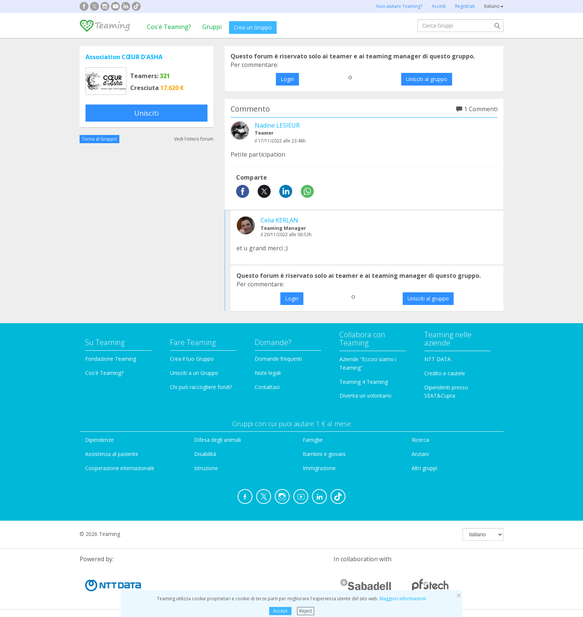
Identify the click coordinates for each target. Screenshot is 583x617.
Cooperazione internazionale (119, 468)
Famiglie (313, 439)
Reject (305, 611)
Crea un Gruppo (253, 27)
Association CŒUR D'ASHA (124, 57)
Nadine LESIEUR (277, 125)
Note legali (268, 372)
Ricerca (420, 439)
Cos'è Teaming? (169, 27)
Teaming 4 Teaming (363, 381)
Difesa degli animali (217, 439)
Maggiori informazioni (403, 598)
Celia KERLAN (279, 220)
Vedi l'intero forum (193, 139)
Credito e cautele (444, 373)
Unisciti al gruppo (426, 79)
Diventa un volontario (365, 395)
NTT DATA (437, 359)
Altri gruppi (424, 468)
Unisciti (146, 113)
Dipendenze (99, 439)
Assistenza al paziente (111, 453)
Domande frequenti (278, 358)
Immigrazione (319, 468)
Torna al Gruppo (99, 139)
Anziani (420, 453)
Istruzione (206, 468)
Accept (280, 611)
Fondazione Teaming (110, 358)
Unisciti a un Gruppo (194, 372)
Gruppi (212, 27)
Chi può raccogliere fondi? (201, 387)
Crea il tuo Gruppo (192, 358)
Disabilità (205, 453)
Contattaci (267, 387)
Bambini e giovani (324, 453)
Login (287, 79)
